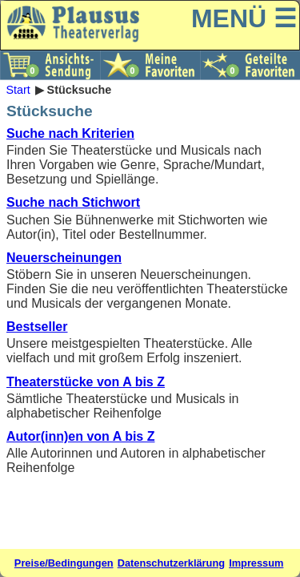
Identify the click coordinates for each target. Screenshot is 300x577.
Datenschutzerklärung (171, 563)
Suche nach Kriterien (70, 133)
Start (18, 89)
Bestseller (37, 326)
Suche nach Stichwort (73, 202)
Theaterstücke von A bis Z (85, 382)
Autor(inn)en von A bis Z (80, 436)
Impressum (256, 563)
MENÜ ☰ (244, 18)
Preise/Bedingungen (64, 563)
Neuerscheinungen (64, 257)
